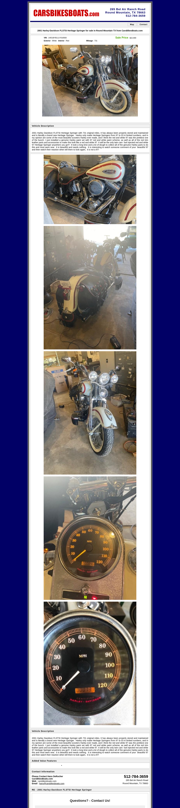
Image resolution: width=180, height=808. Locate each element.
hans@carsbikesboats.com (51, 783)
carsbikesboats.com (47, 781)
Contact (143, 24)
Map (132, 24)
